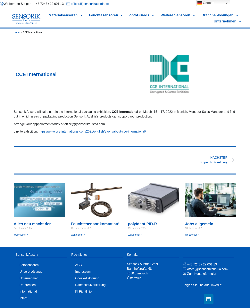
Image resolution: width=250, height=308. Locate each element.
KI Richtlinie (83, 291)
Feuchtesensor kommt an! (95, 224)
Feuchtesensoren (106, 15)
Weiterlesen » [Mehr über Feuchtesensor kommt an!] (78, 234)
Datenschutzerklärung (90, 285)
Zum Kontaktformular (201, 273)
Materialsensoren (66, 15)
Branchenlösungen (220, 15)
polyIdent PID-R (142, 224)
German (205, 3)
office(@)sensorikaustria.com (90, 3)
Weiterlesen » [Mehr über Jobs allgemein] (192, 234)
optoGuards (142, 15)
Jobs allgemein (199, 224)
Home (17, 32)
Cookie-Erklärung (87, 278)
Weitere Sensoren (178, 15)
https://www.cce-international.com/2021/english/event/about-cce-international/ (92, 131)
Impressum (83, 271)
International (28, 291)
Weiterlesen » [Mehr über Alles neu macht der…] (21, 234)
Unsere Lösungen (32, 271)
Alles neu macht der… (34, 224)
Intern (24, 298)
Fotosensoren (29, 265)
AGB (78, 265)
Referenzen (28, 285)
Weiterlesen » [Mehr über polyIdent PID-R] (135, 234)
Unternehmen (228, 21)
